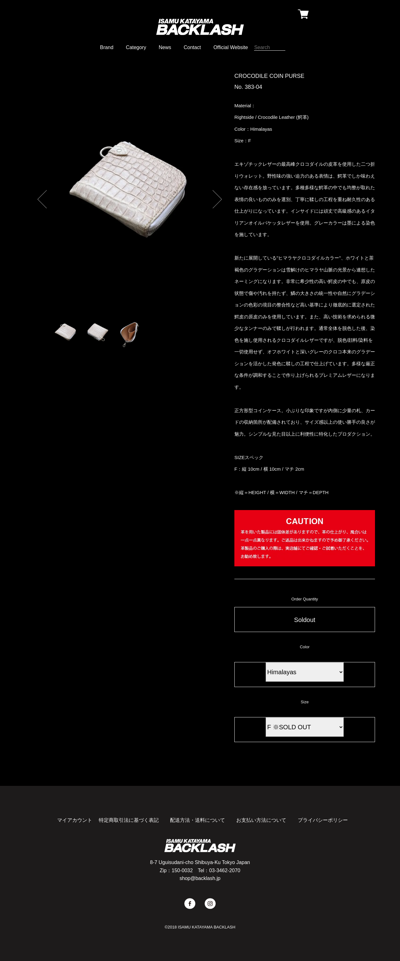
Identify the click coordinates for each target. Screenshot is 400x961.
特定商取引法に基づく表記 (129, 820)
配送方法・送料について (197, 820)
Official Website (230, 47)
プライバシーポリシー (323, 820)
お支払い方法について (261, 820)
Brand (106, 47)
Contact (192, 47)
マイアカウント (74, 820)
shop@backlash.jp (200, 878)
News (165, 47)
